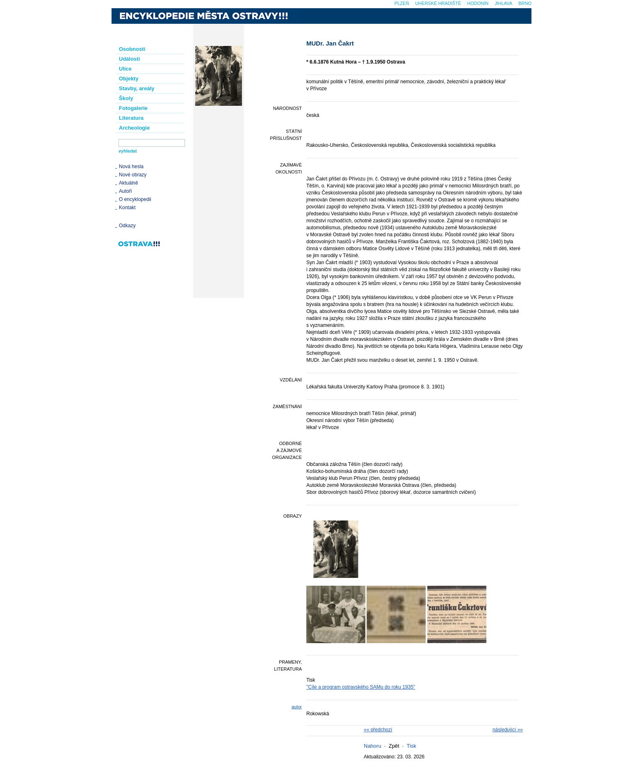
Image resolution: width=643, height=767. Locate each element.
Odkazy (127, 225)
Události (129, 59)
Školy (126, 98)
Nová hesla (131, 166)
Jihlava (503, 3)
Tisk (411, 746)
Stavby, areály (136, 88)
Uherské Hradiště (438, 3)
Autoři (125, 191)
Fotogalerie (133, 108)
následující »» (508, 730)
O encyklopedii (135, 199)
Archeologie (134, 128)
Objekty (129, 78)
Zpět (394, 746)
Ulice (125, 69)
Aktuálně (128, 183)
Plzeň (401, 3)
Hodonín (477, 3)
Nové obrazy (132, 175)
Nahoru (372, 746)
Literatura (131, 118)
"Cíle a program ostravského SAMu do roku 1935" (360, 687)
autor (297, 706)
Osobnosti (132, 49)
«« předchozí (378, 730)
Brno (524, 3)
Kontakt (127, 207)
